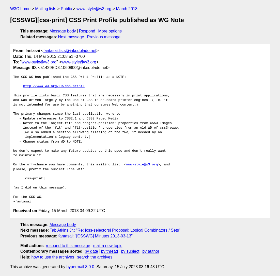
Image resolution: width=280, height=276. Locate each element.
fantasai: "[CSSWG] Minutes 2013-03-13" (95, 236)
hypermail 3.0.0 (80, 267)
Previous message (104, 37)
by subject (130, 251)
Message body (63, 31)
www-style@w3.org (93, 9)
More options (110, 31)
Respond (87, 31)
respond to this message (68, 246)
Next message (71, 37)
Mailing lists (45, 9)
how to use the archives (53, 257)
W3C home (20, 9)
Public (66, 9)
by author (150, 251)
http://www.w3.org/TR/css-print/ (54, 86)
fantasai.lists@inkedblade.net (69, 50)
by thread (109, 251)
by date (91, 251)
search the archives (95, 257)
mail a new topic (107, 246)
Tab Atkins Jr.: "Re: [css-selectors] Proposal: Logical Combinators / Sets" (115, 230)
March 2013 (126, 9)
